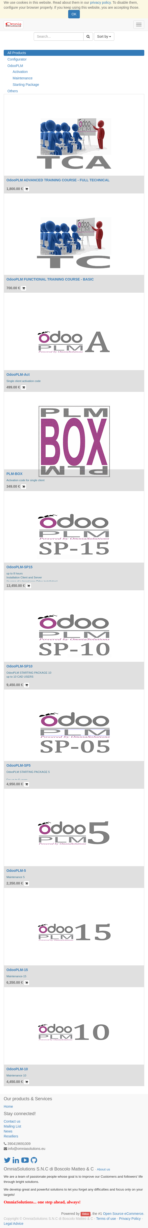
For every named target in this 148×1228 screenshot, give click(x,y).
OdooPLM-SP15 (19, 567)
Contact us (12, 1121)
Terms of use (106, 1219)
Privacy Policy (130, 1219)
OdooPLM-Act (18, 375)
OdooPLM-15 (17, 970)
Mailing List (12, 1126)
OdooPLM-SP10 (19, 666)
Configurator (17, 59)
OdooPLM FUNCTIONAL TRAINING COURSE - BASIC (50, 279)
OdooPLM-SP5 (18, 765)
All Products (16, 53)
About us (103, 1169)
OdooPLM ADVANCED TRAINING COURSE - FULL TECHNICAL (58, 180)
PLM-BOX (14, 474)
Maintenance (22, 78)
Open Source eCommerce (123, 1214)
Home (8, 1106)
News (8, 1131)
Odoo (85, 1213)
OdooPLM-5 (16, 871)
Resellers (11, 1136)
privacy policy (100, 2)
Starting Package (26, 85)
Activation (20, 72)
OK (73, 14)
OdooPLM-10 (17, 1069)
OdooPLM (15, 66)
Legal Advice (13, 1224)
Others (12, 91)
